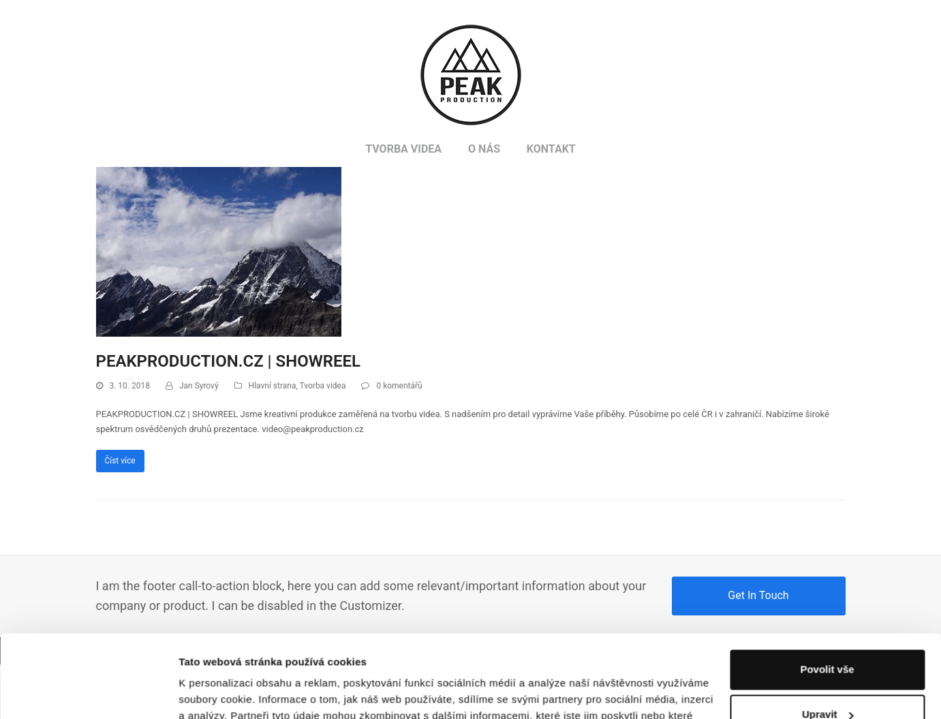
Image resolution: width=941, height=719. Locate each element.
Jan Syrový (199, 386)
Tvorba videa (323, 386)
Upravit (828, 637)
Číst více (119, 460)
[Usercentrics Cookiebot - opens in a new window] (88, 692)
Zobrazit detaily (217, 692)
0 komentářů (399, 386)
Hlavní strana (272, 386)
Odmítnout (827, 682)
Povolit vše (827, 592)
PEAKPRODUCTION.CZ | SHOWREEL (228, 361)
